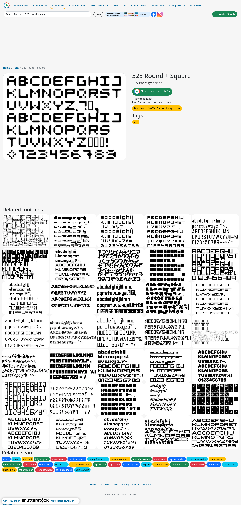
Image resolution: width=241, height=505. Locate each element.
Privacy (125, 484)
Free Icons (120, 5)
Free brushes (139, 5)
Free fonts (58, 5)
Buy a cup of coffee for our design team (157, 108)
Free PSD (195, 5)
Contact (146, 484)
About (135, 484)
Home (6, 67)
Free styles (158, 5)
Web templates (100, 5)
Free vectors (21, 5)
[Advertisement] (120, 42)
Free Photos (40, 5)
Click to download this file (152, 92)
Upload (98, 14)
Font (16, 67)
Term (115, 484)
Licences (105, 484)
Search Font (12, 14)
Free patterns (177, 5)
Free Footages (77, 5)
